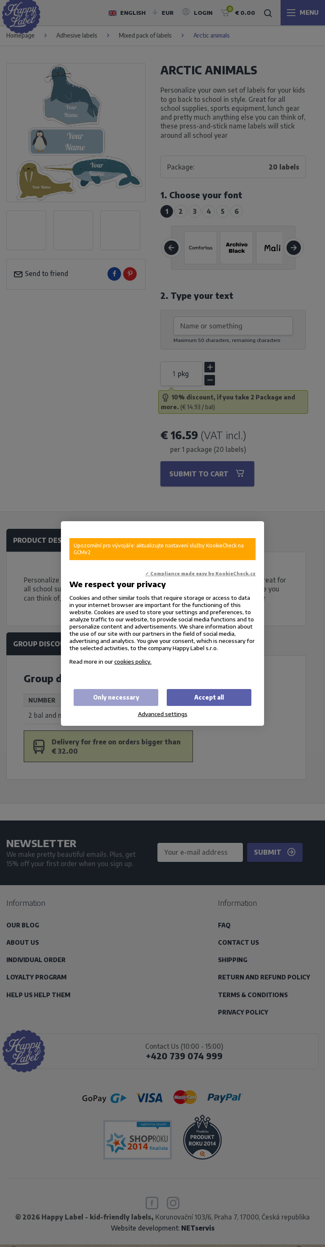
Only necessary (116, 697)
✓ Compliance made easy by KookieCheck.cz (200, 573)
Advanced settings (162, 713)
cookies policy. (132, 661)
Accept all (209, 697)
